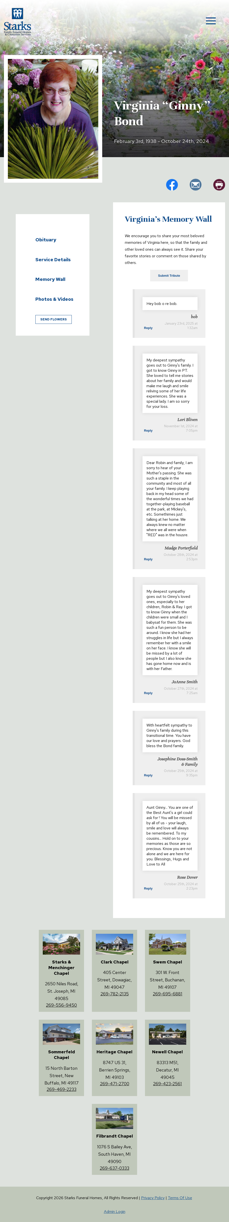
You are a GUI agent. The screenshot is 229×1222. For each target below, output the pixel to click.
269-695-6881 (167, 994)
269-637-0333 (114, 1168)
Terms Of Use (180, 1197)
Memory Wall (50, 279)
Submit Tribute (169, 275)
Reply (148, 328)
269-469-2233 (61, 1089)
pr (219, 185)
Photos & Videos (54, 299)
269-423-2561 (167, 1083)
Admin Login (114, 1211)
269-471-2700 (114, 1083)
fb (172, 185)
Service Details (53, 259)
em (195, 185)
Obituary (45, 239)
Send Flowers (53, 319)
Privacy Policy (153, 1197)
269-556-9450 (61, 1005)
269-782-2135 (114, 994)
